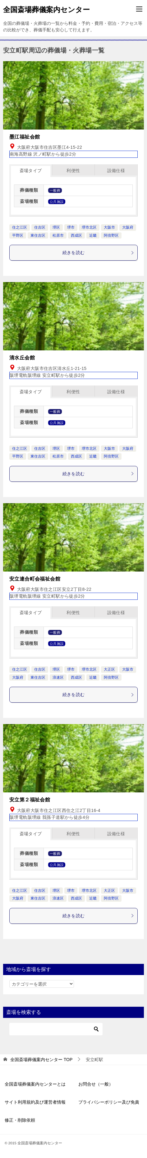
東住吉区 (37, 235)
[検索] (56, 1029)
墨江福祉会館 (24, 136)
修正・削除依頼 (20, 1120)
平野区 (17, 235)
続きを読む (98, 252)
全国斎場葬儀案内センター (46, 9)
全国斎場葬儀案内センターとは (35, 1084)
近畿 (93, 235)
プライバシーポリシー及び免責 (108, 1102)
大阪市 (109, 227)
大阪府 (127, 227)
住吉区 (39, 227)
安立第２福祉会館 (29, 799)
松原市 (58, 235)
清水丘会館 (22, 357)
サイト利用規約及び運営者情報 (35, 1102)
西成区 (76, 235)
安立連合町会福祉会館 (34, 578)
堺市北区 (89, 227)
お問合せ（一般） (95, 1084)
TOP (41, 1059)
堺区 (56, 227)
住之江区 (19, 227)
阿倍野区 (111, 235)
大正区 (109, 669)
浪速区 (58, 677)
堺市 (71, 227)
